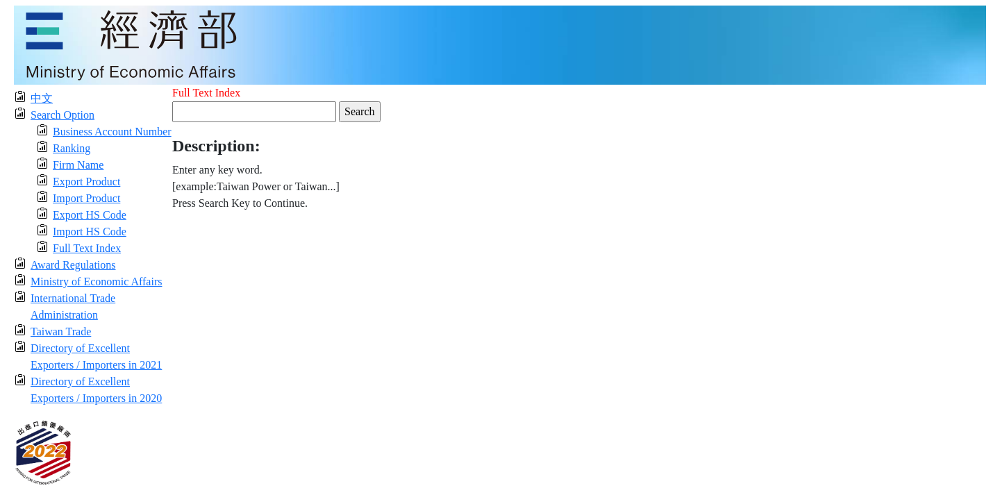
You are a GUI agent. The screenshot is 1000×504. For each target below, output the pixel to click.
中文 (42, 98)
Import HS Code (89, 231)
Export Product (86, 181)
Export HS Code (89, 215)
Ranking (71, 148)
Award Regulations (73, 265)
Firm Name (78, 165)
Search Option (62, 115)
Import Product (86, 198)
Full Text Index (87, 248)
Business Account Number (112, 131)
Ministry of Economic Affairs (96, 281)
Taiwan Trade (61, 331)
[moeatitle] (500, 44)
